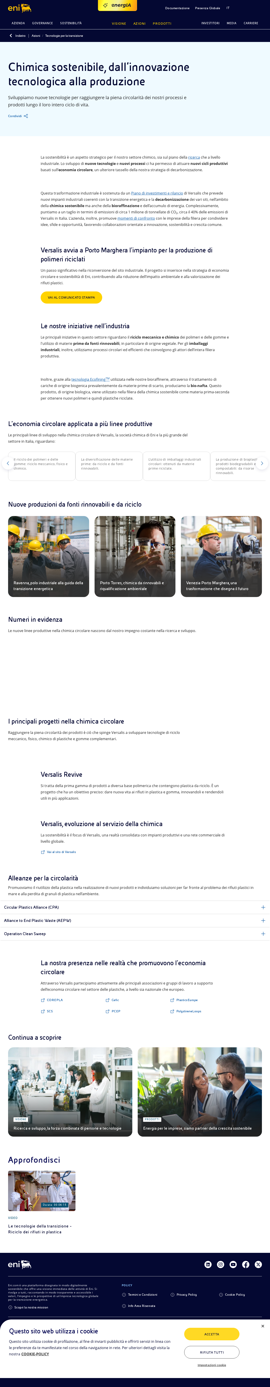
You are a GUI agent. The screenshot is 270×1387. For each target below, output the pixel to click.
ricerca (194, 157)
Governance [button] (42, 23)
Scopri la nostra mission (31, 1307)
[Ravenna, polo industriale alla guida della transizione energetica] (48, 556)
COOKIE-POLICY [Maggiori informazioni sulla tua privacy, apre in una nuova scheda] (35, 1354)
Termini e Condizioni (142, 1294)
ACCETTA (211, 1334)
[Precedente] (8, 463)
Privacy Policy (187, 1294)
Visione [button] (119, 23)
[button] (20, 8)
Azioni (36, 35)
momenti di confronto (136, 218)
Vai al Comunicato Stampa (71, 297)
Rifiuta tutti (212, 1352)
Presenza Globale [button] (207, 8)
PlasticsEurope (187, 1000)
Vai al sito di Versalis (61, 852)
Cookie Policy (235, 1294)
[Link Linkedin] (208, 1264)
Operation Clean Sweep (25, 933)
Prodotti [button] (162, 23)
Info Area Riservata (141, 1306)
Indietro (20, 35)
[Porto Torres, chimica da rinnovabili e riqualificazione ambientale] (135, 556)
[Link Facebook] (245, 1264)
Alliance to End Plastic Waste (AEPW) (37, 920)
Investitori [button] (210, 23)
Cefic (115, 1000)
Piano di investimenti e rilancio (157, 193)
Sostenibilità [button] (71, 23)
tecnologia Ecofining (90, 379)
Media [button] (232, 23)
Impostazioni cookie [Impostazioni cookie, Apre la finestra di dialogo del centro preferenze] (212, 1365)
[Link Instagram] (220, 1264)
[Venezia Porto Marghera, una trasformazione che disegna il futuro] (221, 556)
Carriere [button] (251, 23)
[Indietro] (10, 35)
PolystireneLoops (188, 1011)
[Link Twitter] (258, 1264)
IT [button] (228, 8)
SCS (50, 1011)
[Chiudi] (263, 1326)
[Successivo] (262, 463)
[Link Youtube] (233, 1264)
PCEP (116, 1011)
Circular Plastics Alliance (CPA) (31, 907)
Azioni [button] (139, 23)
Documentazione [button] (177, 8)
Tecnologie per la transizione (64, 35)
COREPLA (55, 1000)
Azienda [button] (18, 23)
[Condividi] (18, 116)
